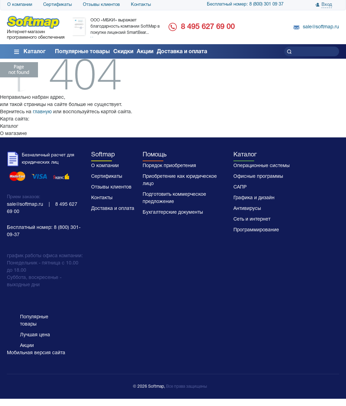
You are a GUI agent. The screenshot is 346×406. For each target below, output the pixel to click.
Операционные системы (261, 166)
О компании (19, 5)
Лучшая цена (35, 335)
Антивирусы (247, 208)
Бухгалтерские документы (173, 212)
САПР (240, 187)
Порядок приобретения (169, 166)
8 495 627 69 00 (208, 26)
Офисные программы (258, 176)
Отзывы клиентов (101, 5)
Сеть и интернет (251, 219)
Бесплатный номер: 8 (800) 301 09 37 (245, 4)
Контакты (141, 5)
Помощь (154, 155)
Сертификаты (57, 5)
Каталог (34, 51)
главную (42, 112)
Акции (145, 51)
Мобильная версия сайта (36, 353)
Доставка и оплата (182, 51)
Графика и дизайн (254, 198)
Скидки (123, 51)
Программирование (256, 230)
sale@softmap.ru (321, 27)
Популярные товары (82, 51)
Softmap (103, 155)
